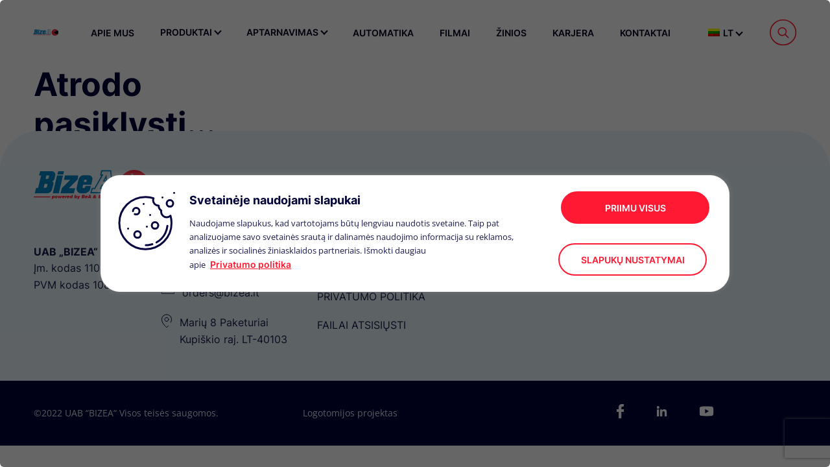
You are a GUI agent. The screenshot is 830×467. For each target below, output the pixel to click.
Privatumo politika (250, 264)
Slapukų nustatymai (633, 259)
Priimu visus (635, 207)
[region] (415, 233)
